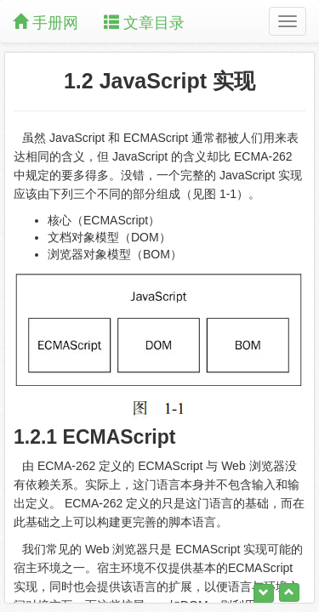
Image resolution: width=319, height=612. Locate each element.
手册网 (45, 22)
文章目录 (144, 22)
